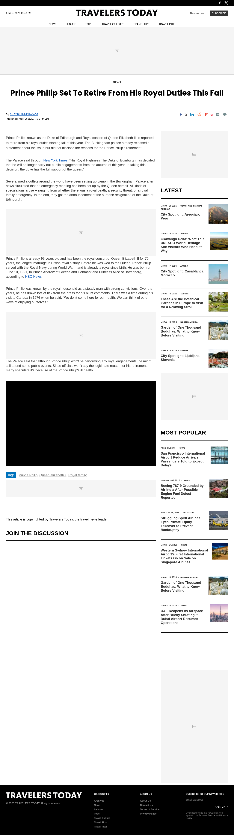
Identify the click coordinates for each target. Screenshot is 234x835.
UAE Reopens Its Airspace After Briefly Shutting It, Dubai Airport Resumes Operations (182, 617)
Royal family (77, 475)
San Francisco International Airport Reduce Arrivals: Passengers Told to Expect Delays (183, 459)
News (117, 82)
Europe (184, 293)
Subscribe (219, 13)
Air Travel (188, 512)
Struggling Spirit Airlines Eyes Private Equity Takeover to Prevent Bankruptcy (180, 524)
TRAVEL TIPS (141, 24)
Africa (184, 233)
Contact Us (146, 805)
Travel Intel (100, 826)
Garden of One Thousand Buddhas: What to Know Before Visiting (181, 331)
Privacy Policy (148, 813)
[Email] (217, 114)
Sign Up (220, 807)
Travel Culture (102, 818)
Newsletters (197, 13)
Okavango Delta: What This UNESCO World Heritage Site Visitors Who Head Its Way (182, 245)
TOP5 (88, 24)
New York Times (55, 160)
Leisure (98, 809)
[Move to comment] (224, 114)
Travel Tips (100, 822)
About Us (145, 800)
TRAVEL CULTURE (113, 24)
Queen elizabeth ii (52, 475)
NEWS (53, 24)
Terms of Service (149, 809)
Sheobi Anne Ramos (24, 114)
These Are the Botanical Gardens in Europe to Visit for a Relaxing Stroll (182, 303)
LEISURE (71, 24)
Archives (99, 800)
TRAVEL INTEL (167, 24)
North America (189, 322)
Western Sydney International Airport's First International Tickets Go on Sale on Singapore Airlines (184, 556)
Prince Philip (28, 475)
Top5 (97, 813)
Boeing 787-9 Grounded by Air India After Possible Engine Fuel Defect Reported (182, 491)
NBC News (33, 276)
